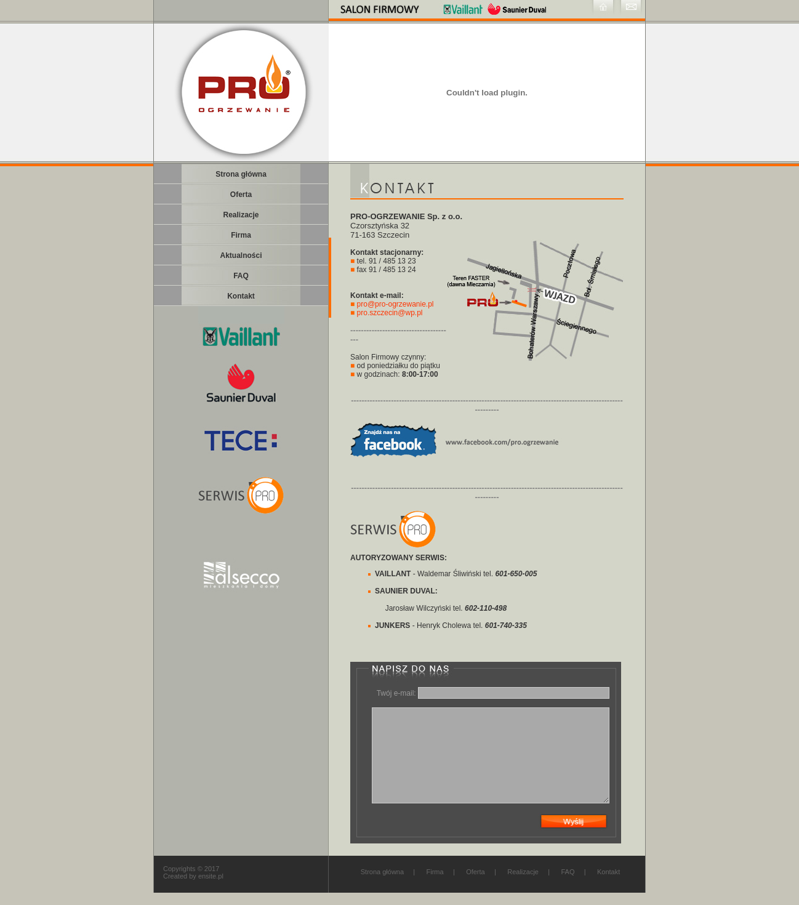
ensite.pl (210, 876)
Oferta (475, 871)
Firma (435, 871)
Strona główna (382, 871)
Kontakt (608, 871)
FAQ (567, 871)
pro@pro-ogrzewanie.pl (395, 304)
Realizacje (523, 871)
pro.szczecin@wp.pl (390, 312)
